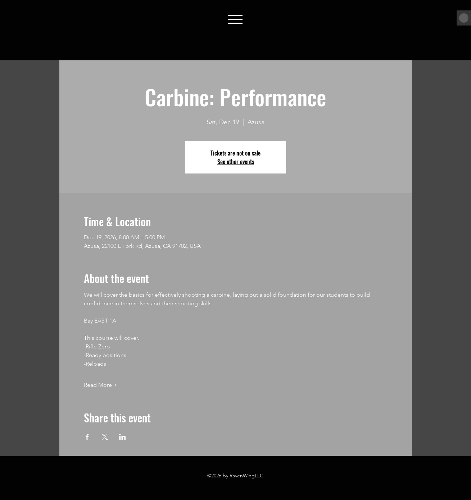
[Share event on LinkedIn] (122, 437)
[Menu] (235, 19)
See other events (235, 161)
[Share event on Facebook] (87, 437)
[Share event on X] (104, 437)
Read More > (100, 384)
